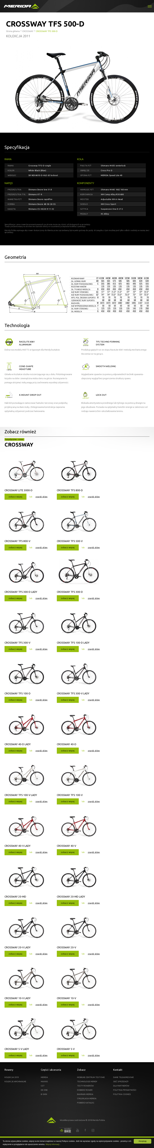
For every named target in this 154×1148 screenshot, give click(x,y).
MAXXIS (44, 1081)
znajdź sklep (42, 497)
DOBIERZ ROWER (84, 1090)
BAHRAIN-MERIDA (85, 1094)
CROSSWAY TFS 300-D (70, 591)
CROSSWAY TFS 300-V (17, 642)
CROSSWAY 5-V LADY (17, 1048)
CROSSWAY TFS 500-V (70, 541)
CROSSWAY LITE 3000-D (18, 490)
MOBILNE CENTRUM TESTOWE (91, 1077)
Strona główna (13, 31)
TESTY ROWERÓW (85, 1086)
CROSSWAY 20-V (66, 947)
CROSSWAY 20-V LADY (18, 947)
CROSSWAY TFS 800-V (17, 541)
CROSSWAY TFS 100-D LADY (73, 642)
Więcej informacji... (53, 1144)
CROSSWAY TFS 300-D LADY (21, 591)
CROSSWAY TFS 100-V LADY (21, 795)
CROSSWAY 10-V (66, 998)
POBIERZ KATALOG (85, 1103)
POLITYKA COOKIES (122, 1094)
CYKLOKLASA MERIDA (86, 1098)
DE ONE (44, 1090)
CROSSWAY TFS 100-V (70, 795)
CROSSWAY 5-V (66, 1048)
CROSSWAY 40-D (66, 744)
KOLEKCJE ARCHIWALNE (15, 1081)
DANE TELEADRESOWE (123, 1077)
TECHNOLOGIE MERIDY (87, 1081)
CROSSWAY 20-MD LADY (71, 896)
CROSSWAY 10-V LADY (18, 998)
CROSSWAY (19, 444)
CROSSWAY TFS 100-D (18, 693)
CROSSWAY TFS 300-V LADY (73, 693)
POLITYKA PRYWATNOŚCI (124, 1090)
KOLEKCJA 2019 (12, 1077)
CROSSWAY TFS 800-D (70, 490)
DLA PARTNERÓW (121, 1086)
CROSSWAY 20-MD (15, 896)
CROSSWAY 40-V (66, 845)
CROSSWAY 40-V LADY (18, 845)
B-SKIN (44, 1094)
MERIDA (44, 1077)
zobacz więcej (15, 497)
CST (43, 1086)
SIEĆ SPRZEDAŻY (120, 1081)
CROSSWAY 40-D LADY (18, 744)
